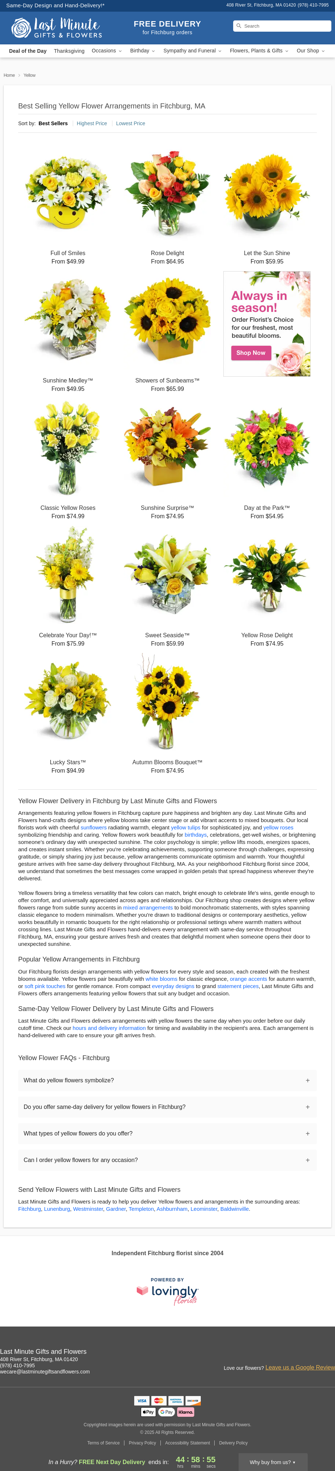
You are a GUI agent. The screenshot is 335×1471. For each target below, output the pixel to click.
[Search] (282, 26)
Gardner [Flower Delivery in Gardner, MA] (116, 1209)
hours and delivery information (109, 1028)
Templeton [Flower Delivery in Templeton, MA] (141, 1209)
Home (9, 75)
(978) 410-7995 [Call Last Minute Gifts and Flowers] (17, 1365)
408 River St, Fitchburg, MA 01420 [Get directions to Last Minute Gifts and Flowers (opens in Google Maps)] (39, 1359)
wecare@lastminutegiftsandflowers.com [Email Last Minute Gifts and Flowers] (45, 1372)
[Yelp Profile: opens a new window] (330, 1353)
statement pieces (238, 986)
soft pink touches (45, 986)
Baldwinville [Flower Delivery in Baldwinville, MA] (234, 1209)
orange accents (248, 979)
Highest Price (92, 123)
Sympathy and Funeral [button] (193, 51)
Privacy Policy (142, 1443)
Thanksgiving (69, 51)
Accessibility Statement (187, 1443)
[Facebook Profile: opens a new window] (298, 1353)
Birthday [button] (143, 51)
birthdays (196, 835)
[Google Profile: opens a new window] (314, 1353)
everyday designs (173, 986)
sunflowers (94, 827)
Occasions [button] (107, 51)
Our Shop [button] (311, 51)
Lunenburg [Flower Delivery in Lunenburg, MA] (57, 1209)
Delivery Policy (233, 1443)
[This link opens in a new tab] (167, 1291)
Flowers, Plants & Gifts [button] (260, 51)
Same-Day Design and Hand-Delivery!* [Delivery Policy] (55, 5)
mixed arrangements (148, 907)
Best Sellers (53, 123)
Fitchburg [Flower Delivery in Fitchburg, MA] (29, 1209)
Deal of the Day (28, 51)
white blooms (161, 979)
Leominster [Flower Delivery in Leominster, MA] (204, 1209)
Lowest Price (130, 123)
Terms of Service (103, 1443)
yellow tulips (185, 827)
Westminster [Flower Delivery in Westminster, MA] (88, 1209)
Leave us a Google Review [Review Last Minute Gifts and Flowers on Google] (300, 1367)
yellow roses (278, 827)
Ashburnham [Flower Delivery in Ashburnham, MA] (172, 1209)
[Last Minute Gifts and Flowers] (56, 28)
